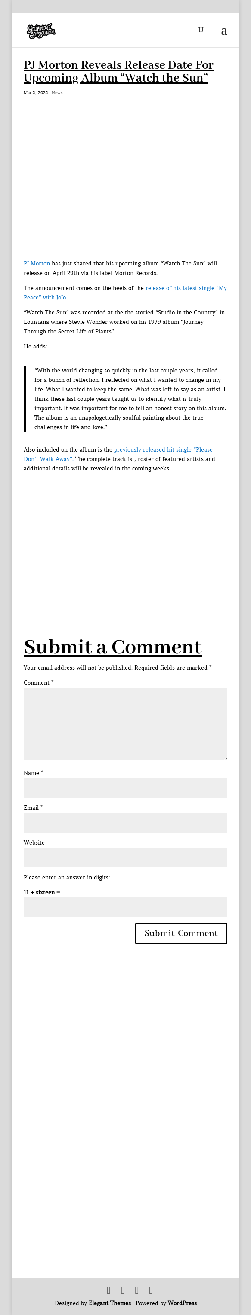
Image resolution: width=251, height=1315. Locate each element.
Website (34, 842)
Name (33, 773)
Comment (38, 682)
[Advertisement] (137, 534)
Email (33, 808)
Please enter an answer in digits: (67, 877)
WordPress (182, 1303)
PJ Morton (37, 263)
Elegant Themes (110, 1303)
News (57, 92)
